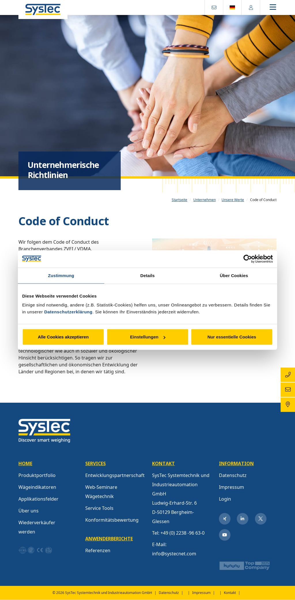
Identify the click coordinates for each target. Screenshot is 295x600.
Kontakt (230, 592)
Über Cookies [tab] (234, 275)
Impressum (231, 487)
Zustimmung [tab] (61, 275)
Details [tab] (147, 275)
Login (225, 499)
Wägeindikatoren (37, 487)
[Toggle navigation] (277, 7)
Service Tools (99, 508)
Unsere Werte (233, 199)
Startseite (179, 199)
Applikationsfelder (38, 499)
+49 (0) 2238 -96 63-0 (182, 533)
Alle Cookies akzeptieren (63, 336)
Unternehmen (204, 199)
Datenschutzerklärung (68, 311)
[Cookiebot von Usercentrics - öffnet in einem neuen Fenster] (247, 258)
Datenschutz (233, 475)
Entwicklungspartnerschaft (115, 475)
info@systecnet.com (174, 553)
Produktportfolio (37, 475)
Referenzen (97, 550)
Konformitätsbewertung (112, 520)
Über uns (28, 511)
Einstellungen (147, 336)
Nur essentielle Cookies (231, 336)
